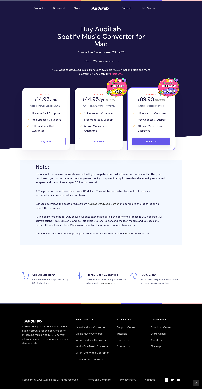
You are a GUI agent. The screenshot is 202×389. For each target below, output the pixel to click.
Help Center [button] (148, 8)
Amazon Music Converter (91, 340)
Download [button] (59, 8)
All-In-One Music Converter (92, 346)
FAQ (127, 233)
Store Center (158, 333)
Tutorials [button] (127, 8)
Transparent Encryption (90, 359)
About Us (156, 340)
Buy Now (46, 141)
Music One (116, 74)
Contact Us (123, 346)
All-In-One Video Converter (92, 352)
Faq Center (123, 340)
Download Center (161, 327)
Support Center (126, 327)
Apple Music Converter (89, 333)
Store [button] (77, 8)
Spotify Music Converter (90, 327)
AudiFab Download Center (103, 204)
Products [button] (39, 8)
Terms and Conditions (99, 379)
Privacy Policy (128, 379)
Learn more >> (107, 283)
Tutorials (122, 333)
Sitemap (156, 346)
